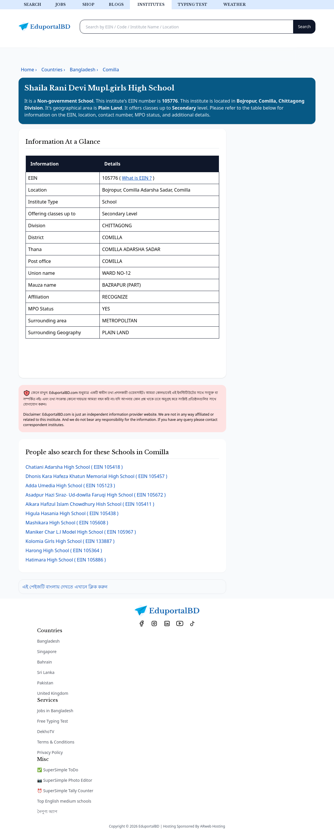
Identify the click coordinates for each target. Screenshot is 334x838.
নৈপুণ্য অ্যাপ (47, 811)
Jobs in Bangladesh (55, 710)
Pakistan (45, 683)
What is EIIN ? (137, 178)
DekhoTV (45, 731)
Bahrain (44, 662)
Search (32, 4)
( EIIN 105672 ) (96, 495)
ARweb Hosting (212, 826)
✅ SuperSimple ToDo (57, 769)
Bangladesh (48, 641)
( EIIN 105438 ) (72, 513)
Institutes (150, 4)
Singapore (47, 651)
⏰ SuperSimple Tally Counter (65, 790)
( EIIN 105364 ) (64, 550)
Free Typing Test (52, 721)
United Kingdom (52, 693)
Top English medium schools (64, 801)
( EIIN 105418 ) (74, 467)
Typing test (192, 4)
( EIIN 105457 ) (96, 476)
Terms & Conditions (56, 742)
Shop (88, 4)
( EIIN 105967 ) (81, 532)
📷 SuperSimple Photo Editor (64, 780)
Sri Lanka (46, 672)
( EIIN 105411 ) (90, 504)
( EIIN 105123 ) (70, 485)
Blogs (116, 4)
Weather (234, 4)
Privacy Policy (50, 752)
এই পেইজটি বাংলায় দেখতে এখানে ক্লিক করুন (65, 586)
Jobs (60, 4)
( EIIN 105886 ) (66, 560)
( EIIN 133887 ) (70, 541)
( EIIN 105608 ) (67, 522)
